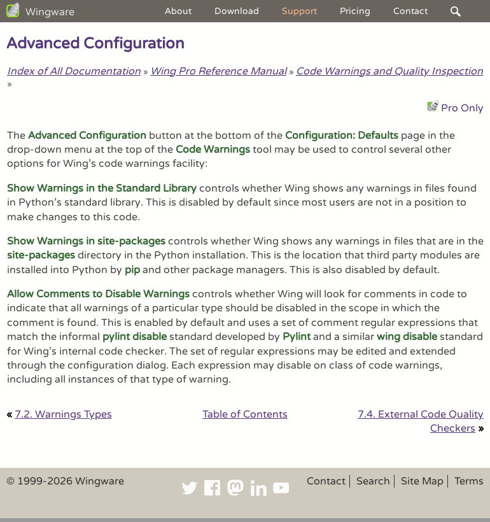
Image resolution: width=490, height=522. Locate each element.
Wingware (49, 12)
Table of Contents (245, 414)
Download (236, 11)
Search (373, 481)
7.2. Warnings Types (63, 414)
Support (299, 11)
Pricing (355, 11)
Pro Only (462, 108)
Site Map (422, 481)
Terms (469, 481)
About (178, 11)
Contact (410, 11)
